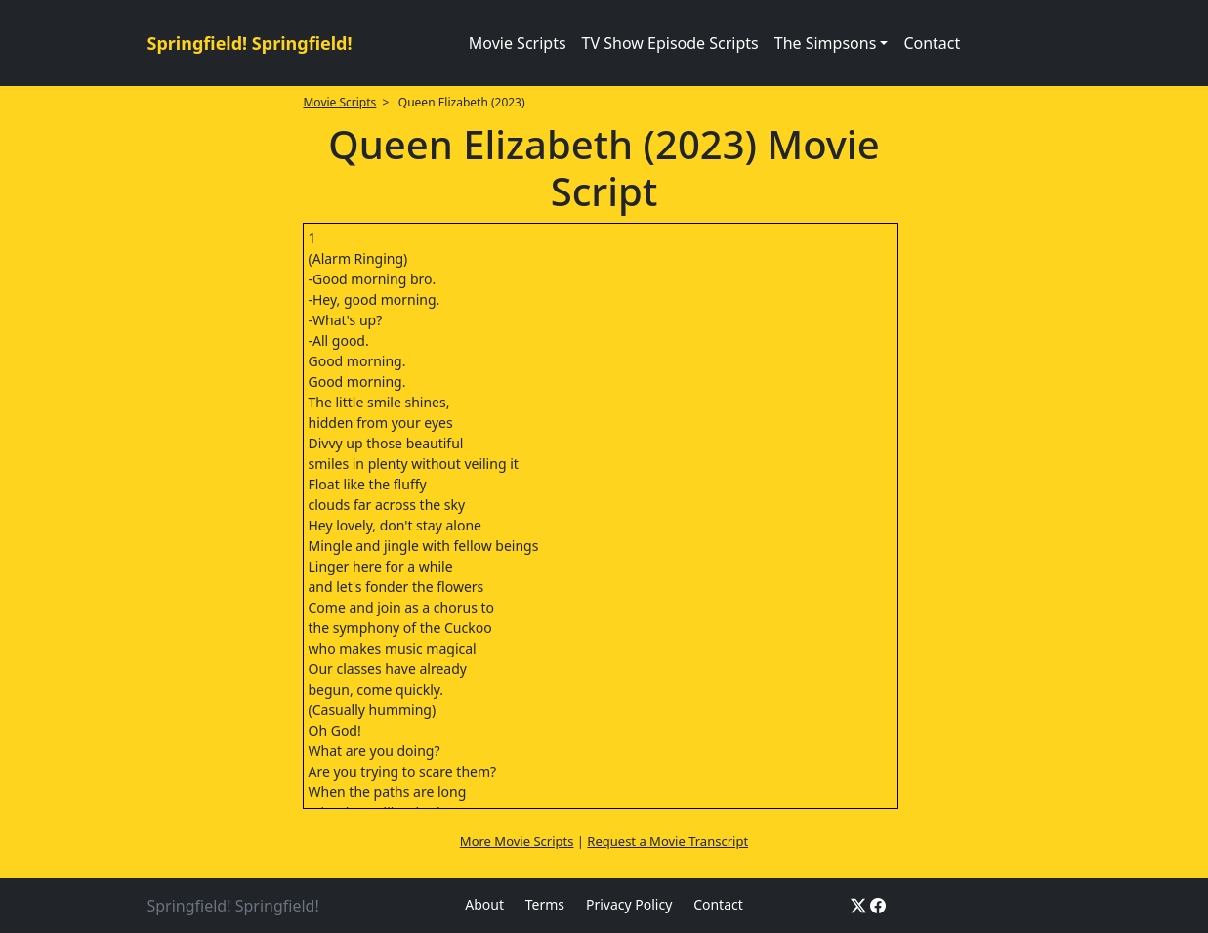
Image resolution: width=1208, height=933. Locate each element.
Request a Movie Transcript (667, 841)
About (484, 904)
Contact (931, 43)
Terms (544, 904)
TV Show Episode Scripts (670, 43)
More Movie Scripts (517, 841)
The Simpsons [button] (825, 43)
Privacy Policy (629, 904)
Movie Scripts (517, 43)
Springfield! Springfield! (250, 43)
